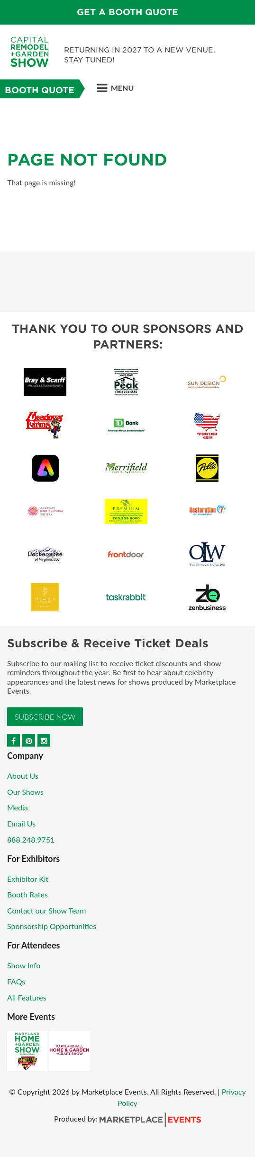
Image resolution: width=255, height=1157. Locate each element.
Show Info (23, 965)
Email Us (21, 823)
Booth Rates (27, 894)
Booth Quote (39, 90)
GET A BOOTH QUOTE (127, 12)
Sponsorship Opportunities (51, 926)
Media (17, 807)
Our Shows (25, 791)
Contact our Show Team (46, 910)
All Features (26, 997)
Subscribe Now (45, 716)
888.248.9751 (31, 839)
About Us (22, 775)
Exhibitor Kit (27, 878)
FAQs (16, 981)
